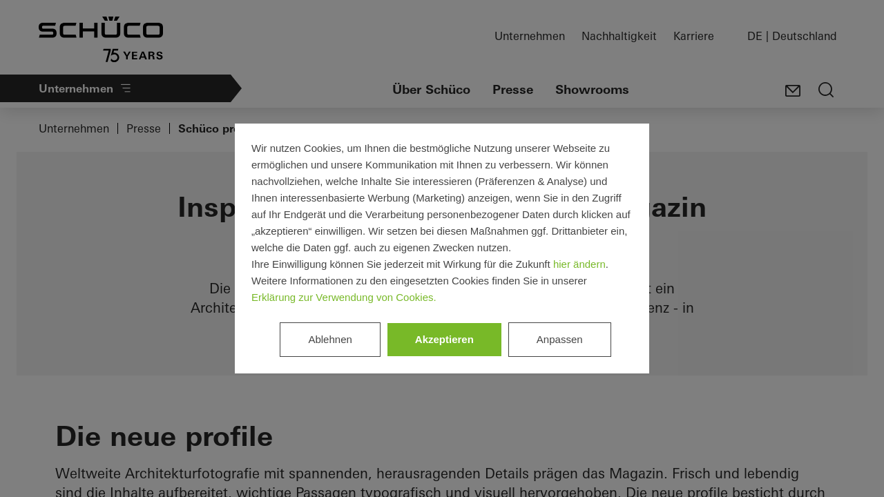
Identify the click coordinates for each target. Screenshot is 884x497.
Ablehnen (330, 339)
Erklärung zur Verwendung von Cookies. (343, 297)
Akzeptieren (444, 339)
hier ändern (579, 264)
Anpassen (560, 339)
